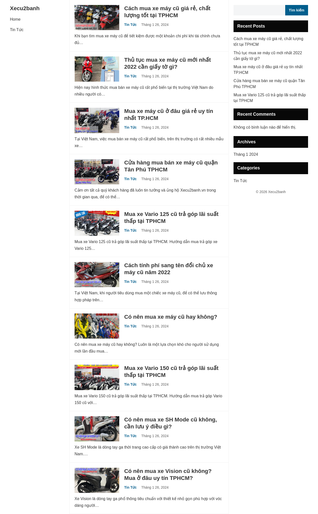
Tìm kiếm (296, 10)
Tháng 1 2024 (246, 154)
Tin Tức (17, 30)
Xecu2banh (25, 8)
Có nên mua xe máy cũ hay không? (170, 317)
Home (15, 19)
